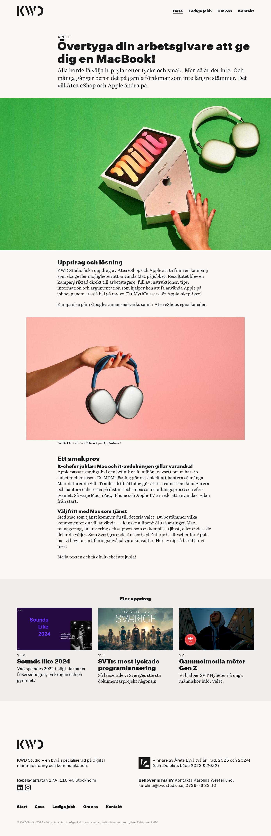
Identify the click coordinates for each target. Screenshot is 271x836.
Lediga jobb (63, 806)
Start (22, 806)
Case (40, 806)
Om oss (90, 806)
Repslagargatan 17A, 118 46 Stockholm (56, 780)
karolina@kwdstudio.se (161, 785)
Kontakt (114, 806)
